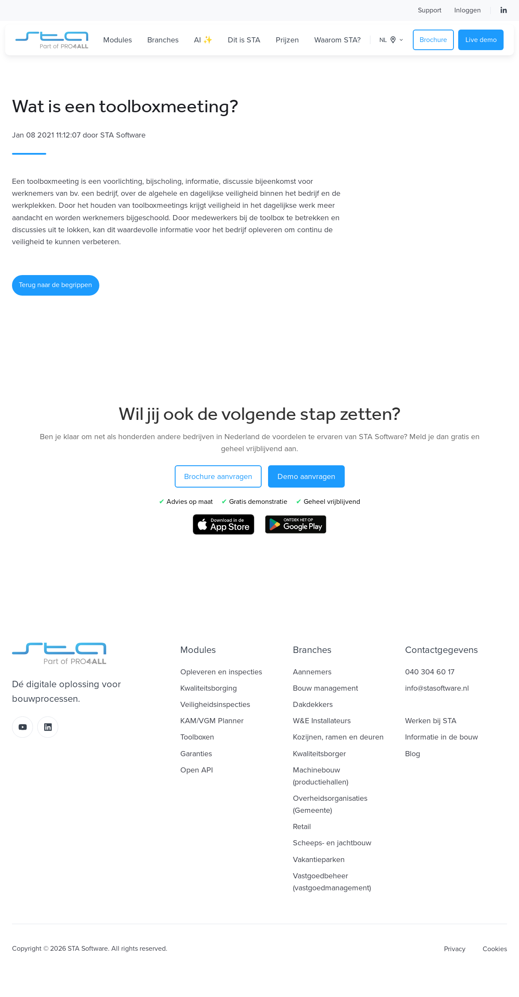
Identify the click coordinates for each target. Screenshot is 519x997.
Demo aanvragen (306, 476)
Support (429, 10)
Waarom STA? (337, 40)
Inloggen (467, 10)
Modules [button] (117, 40)
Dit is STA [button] (244, 40)
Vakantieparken (319, 859)
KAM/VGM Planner (212, 720)
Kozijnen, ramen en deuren (338, 737)
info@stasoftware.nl (437, 688)
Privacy (454, 949)
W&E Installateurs (322, 720)
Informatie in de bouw (441, 737)
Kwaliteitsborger (319, 753)
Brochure (433, 40)
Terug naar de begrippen (55, 285)
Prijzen (287, 40)
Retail (302, 826)
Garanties (196, 753)
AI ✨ (203, 40)
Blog (412, 753)
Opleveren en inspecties (221, 672)
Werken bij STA (430, 720)
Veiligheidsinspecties (215, 704)
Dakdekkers (313, 704)
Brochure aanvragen (218, 476)
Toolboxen (197, 737)
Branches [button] (163, 40)
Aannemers (312, 672)
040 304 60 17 (429, 672)
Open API (196, 770)
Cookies (495, 949)
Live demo (481, 40)
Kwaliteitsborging (208, 688)
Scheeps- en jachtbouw (332, 842)
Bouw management (325, 688)
